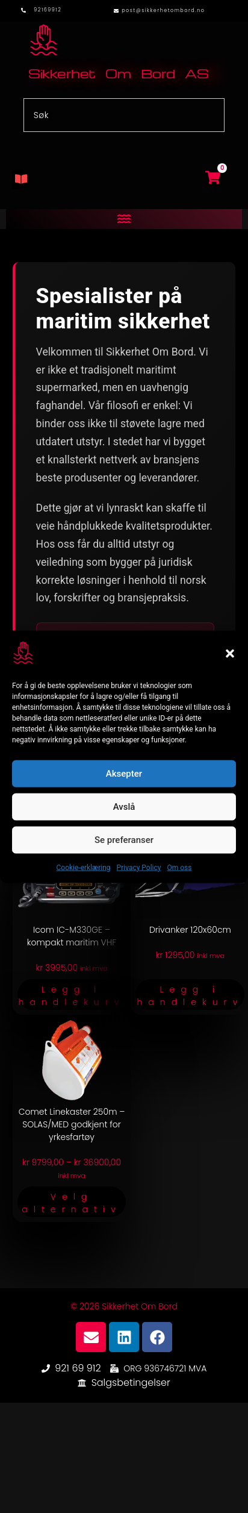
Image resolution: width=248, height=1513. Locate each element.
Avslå (124, 806)
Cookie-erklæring (84, 867)
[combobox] (124, 115)
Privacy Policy (139, 867)
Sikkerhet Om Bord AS (118, 73)
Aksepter (124, 773)
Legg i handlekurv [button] (72, 995)
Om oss (179, 867)
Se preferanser (124, 840)
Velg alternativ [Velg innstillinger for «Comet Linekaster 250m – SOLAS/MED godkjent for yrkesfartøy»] (72, 1203)
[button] (230, 654)
